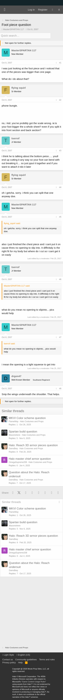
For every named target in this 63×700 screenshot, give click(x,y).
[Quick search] (25, 36)
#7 (60, 337)
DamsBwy (13, 448)
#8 (60, 388)
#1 (60, 63)
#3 (60, 150)
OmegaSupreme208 (18, 462)
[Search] (59, 10)
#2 (60, 100)
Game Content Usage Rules (33, 682)
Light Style (8, 655)
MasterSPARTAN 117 (13, 29)
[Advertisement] (31, 611)
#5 (60, 217)
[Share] (56, 63)
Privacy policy (9, 662)
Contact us (7, 659)
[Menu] (5, 10)
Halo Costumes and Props (32, 421)
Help (20, 662)
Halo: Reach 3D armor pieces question (33, 445)
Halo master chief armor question (30, 458)
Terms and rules (47, 659)
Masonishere (14, 435)
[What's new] (52, 10)
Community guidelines (26, 659)
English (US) (23, 655)
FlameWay (13, 421)
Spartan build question (23, 431)
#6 (60, 279)
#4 (60, 187)
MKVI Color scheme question (27, 418)
